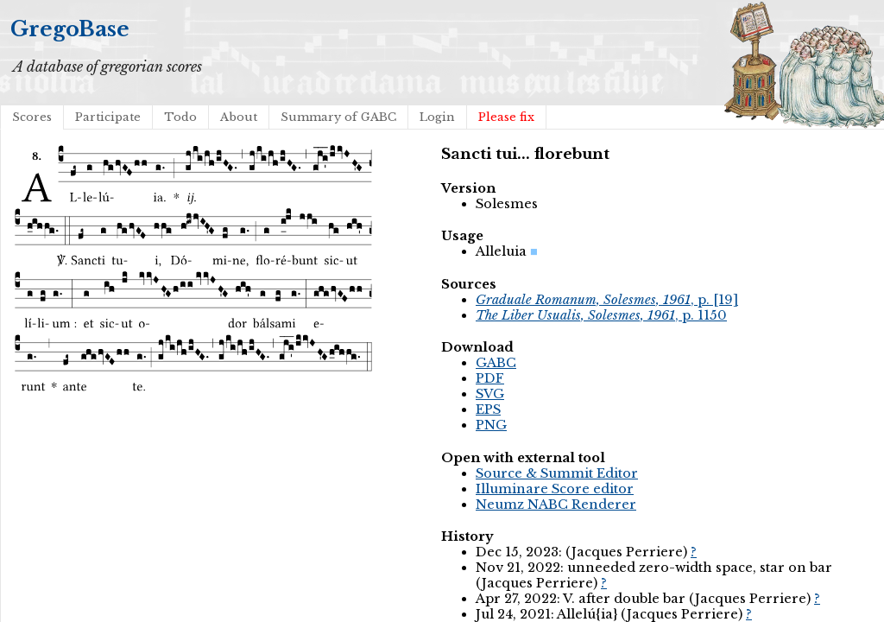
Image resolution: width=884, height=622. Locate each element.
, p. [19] (607, 300)
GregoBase (69, 28)
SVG (490, 394)
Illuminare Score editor (555, 489)
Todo (180, 117)
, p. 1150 (601, 315)
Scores (32, 117)
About (238, 117)
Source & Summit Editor (557, 473)
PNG (491, 425)
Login (437, 117)
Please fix (506, 117)
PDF (490, 378)
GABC (496, 363)
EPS (488, 409)
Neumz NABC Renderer (556, 504)
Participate (108, 117)
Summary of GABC (338, 117)
